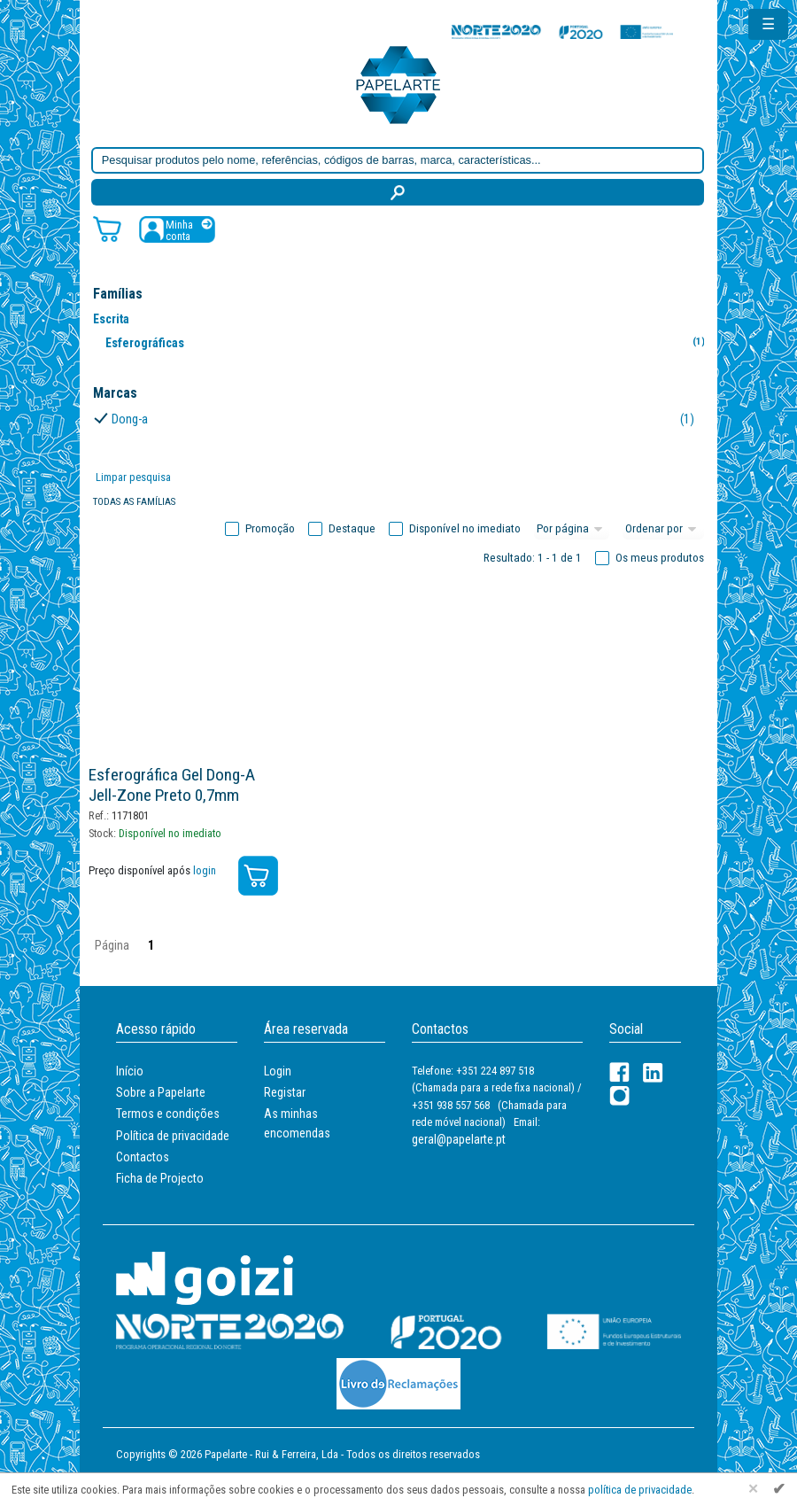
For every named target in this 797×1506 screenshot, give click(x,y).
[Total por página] (572, 529)
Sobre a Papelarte (160, 1092)
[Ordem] (663, 529)
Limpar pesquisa (133, 477)
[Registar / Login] (177, 229)
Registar (285, 1092)
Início (129, 1071)
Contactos (142, 1157)
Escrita (111, 319)
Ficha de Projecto (160, 1178)
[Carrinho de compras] (107, 228)
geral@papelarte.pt (459, 1139)
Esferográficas (408, 342)
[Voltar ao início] (398, 83)
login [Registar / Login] (204, 870)
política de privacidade (640, 1489)
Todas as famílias (134, 502)
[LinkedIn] (653, 1072)
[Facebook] (619, 1072)
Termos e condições (168, 1113)
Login (277, 1071)
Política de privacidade (172, 1136)
